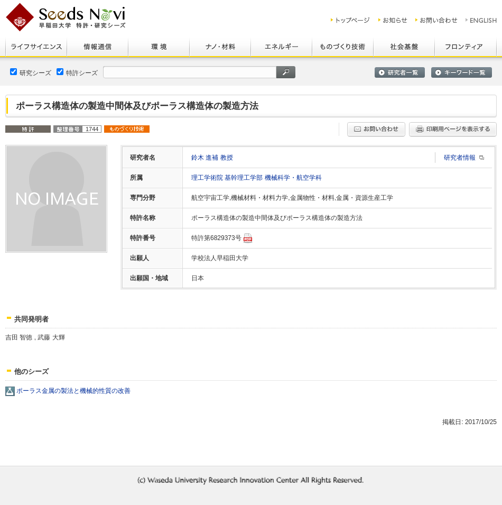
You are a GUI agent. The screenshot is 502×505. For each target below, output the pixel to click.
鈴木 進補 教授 (212, 157)
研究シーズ (30, 72)
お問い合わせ (436, 20)
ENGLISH (481, 20)
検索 (285, 72)
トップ (350, 20)
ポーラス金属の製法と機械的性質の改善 (73, 390)
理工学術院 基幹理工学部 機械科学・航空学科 (256, 177)
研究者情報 (460, 157)
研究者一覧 (400, 72)
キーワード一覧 (461, 72)
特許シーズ (77, 72)
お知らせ (393, 20)
